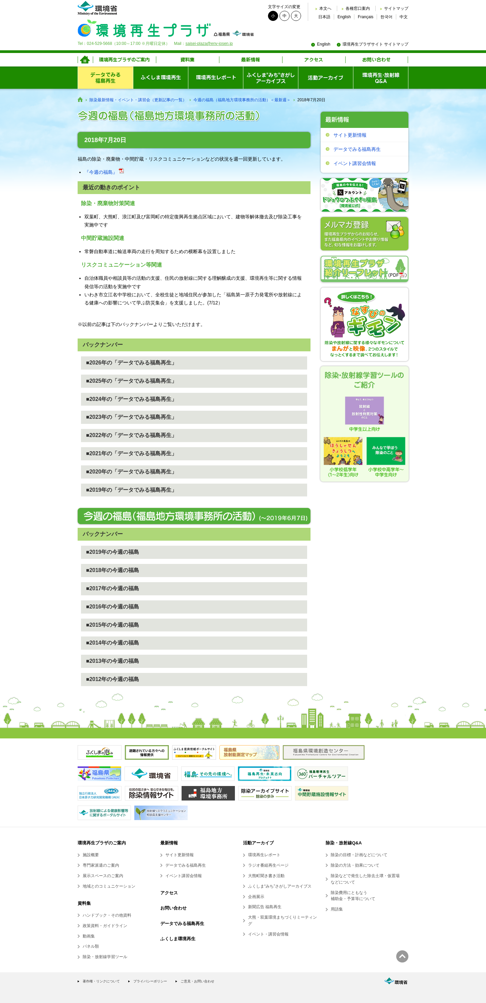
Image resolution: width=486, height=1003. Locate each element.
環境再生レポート (264, 854)
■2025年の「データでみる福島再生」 (131, 381)
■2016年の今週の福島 (112, 606)
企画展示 (256, 896)
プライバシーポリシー (150, 981)
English (344, 17)
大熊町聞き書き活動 (266, 875)
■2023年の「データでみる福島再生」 (131, 417)
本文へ (325, 8)
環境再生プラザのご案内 (102, 842)
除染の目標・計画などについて (359, 854)
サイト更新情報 (350, 135)
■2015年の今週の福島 (112, 625)
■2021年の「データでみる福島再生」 (131, 453)
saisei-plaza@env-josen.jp (209, 43)
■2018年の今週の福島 (112, 570)
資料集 (84, 903)
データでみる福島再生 (357, 149)
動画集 (89, 936)
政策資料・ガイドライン (105, 925)
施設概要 (91, 854)
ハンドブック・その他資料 (107, 915)
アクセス (169, 892)
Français (365, 17)
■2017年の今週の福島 (112, 588)
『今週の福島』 (104, 172)
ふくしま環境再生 (177, 938)
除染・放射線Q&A (344, 842)
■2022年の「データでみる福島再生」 (131, 435)
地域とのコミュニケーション (109, 886)
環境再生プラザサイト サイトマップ (375, 44)
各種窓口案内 (358, 8)
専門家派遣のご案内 (101, 865)
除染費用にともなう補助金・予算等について (353, 895)
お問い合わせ (173, 908)
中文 (404, 17)
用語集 (337, 909)
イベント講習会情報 (354, 163)
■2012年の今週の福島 (112, 679)
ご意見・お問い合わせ (197, 981)
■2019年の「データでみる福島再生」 (131, 490)
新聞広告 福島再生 (264, 906)
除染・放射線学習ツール (105, 956)
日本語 (324, 17)
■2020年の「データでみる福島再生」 (131, 472)
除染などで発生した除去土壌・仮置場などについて (365, 879)
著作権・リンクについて (101, 981)
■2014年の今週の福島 (112, 643)
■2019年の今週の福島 (112, 552)
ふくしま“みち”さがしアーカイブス (280, 886)
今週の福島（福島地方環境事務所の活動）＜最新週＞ (242, 100)
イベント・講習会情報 (268, 934)
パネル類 (91, 946)
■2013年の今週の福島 (112, 661)
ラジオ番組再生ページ (268, 865)
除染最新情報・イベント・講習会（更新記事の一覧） (138, 100)
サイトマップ (396, 8)
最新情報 (169, 842)
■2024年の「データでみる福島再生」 (131, 399)
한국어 (386, 17)
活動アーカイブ (258, 842)
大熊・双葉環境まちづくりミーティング (282, 920)
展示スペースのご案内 (103, 875)
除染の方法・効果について (355, 865)
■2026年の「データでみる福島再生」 (131, 362)
